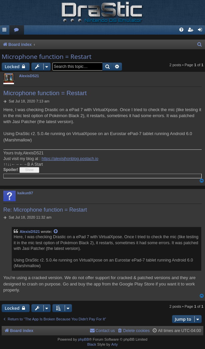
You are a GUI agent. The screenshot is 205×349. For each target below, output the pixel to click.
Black (91, 344)
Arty (114, 344)
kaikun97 (25, 193)
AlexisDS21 (29, 76)
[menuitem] (16, 30)
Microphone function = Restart (47, 56)
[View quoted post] (56, 232)
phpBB (83, 339)
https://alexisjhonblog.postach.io (70, 158)
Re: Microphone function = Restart (45, 210)
